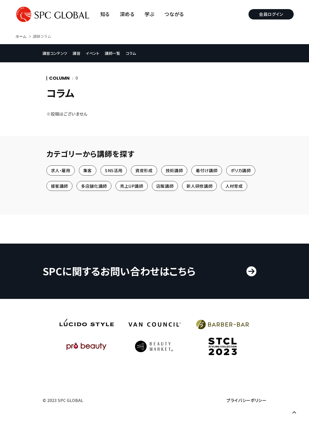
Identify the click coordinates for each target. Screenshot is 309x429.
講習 (77, 53)
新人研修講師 (199, 186)
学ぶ (149, 14)
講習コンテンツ (55, 53)
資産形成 (144, 170)
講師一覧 (113, 53)
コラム (131, 53)
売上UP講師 (131, 186)
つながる (174, 14)
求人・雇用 (60, 170)
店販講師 (165, 186)
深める (127, 14)
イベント (93, 53)
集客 (87, 170)
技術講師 (174, 170)
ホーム (21, 36)
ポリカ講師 (241, 170)
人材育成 (234, 186)
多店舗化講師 (94, 186)
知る (105, 14)
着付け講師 (206, 170)
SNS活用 (113, 170)
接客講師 (59, 186)
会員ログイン (271, 14)
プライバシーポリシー (246, 400)
